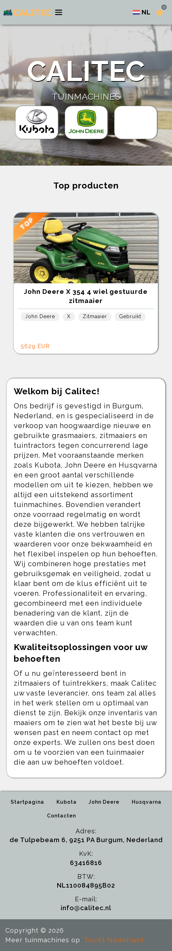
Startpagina (27, 802)
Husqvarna (146, 802)
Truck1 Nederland (114, 940)
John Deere (104, 802)
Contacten (61, 816)
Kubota (67, 802)
